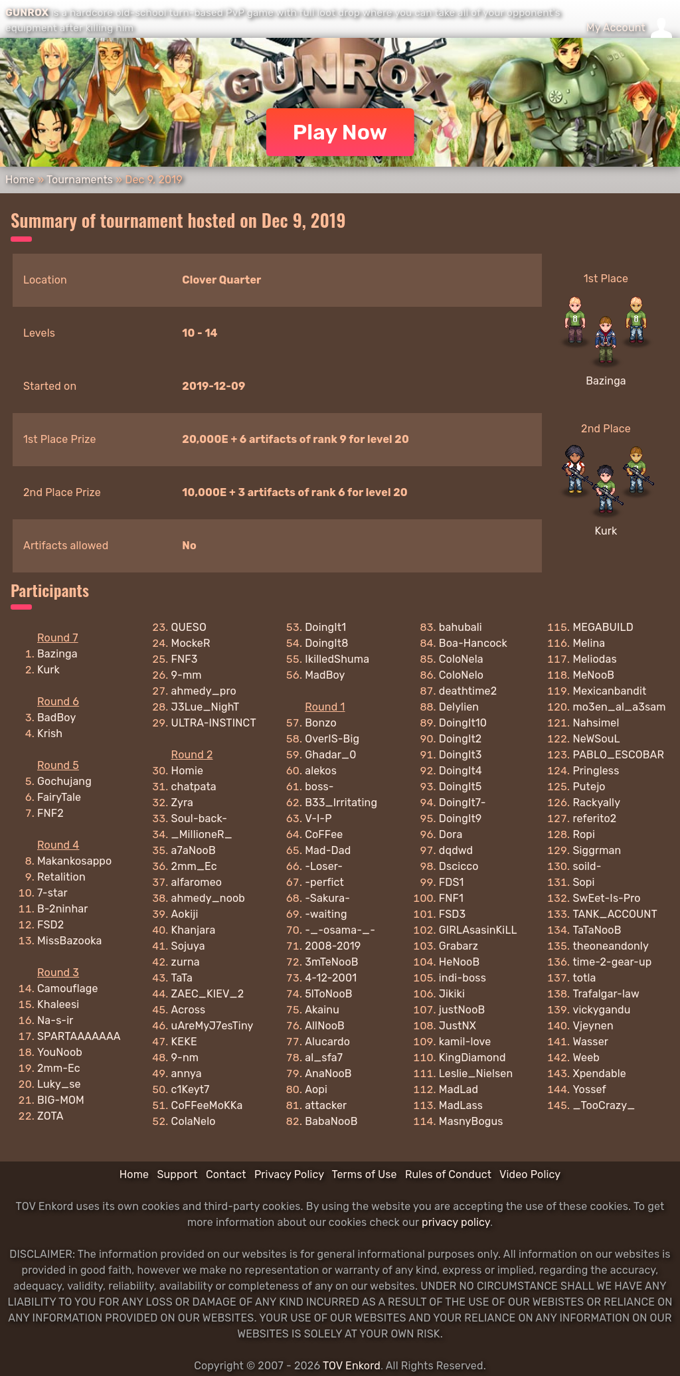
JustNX (457, 1025)
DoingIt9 (460, 818)
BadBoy (56, 717)
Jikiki (452, 994)
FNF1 (451, 898)
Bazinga (606, 381)
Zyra (182, 802)
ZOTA (50, 1116)
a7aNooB (193, 850)
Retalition (61, 877)
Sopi (583, 882)
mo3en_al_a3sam (618, 707)
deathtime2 (468, 691)
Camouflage (67, 988)
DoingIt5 (460, 786)
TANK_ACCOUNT (614, 914)
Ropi (583, 834)
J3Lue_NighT (205, 707)
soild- (586, 866)
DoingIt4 (460, 770)
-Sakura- (327, 898)
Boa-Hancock (473, 643)
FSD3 (452, 914)
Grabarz (458, 946)
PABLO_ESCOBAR (618, 754)
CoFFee (324, 834)
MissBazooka (69, 940)
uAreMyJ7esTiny (212, 1025)
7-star (52, 893)
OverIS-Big (332, 738)
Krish (49, 733)
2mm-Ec (58, 1068)
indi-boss (462, 978)
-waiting (326, 914)
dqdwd (456, 850)
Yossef (589, 1089)
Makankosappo (74, 861)
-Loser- (324, 866)
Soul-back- (199, 818)
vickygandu (601, 1009)
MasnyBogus (471, 1121)
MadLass (461, 1105)
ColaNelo (193, 1121)
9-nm (185, 1057)
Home (20, 179)
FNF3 (184, 659)
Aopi (316, 1089)
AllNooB (325, 1025)
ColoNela (461, 659)
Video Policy (529, 1174)
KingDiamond (472, 1057)
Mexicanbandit (609, 691)
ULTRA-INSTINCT (213, 723)
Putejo (588, 786)
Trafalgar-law (605, 994)
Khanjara (193, 930)
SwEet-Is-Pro (606, 898)
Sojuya (188, 946)
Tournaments (79, 179)
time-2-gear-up (611, 962)
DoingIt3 (460, 754)
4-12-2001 (331, 978)
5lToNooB (328, 994)
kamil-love (465, 1041)
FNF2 (50, 813)
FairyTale (59, 797)
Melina (588, 643)
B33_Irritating (341, 802)
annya (186, 1073)
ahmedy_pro (203, 691)
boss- (319, 786)
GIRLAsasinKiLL (478, 930)
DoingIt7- (462, 802)
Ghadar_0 (330, 754)
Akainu (322, 1009)
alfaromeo (196, 882)
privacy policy (456, 1222)
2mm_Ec (194, 866)
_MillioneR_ (201, 834)
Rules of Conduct (448, 1174)
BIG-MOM (60, 1100)
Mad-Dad (328, 850)
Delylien (459, 707)
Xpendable (599, 1073)
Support (177, 1174)
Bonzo (321, 723)
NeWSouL (596, 738)
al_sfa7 (324, 1057)
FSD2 (50, 924)
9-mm (186, 675)
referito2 (594, 818)
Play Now (340, 132)
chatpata (193, 786)
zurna (185, 962)
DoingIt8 (326, 643)
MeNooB (593, 675)
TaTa (182, 978)
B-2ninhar (62, 909)
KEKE (184, 1041)
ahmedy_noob (208, 898)
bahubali (460, 627)
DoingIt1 (325, 627)
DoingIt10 (463, 723)
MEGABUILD (602, 627)
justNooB (462, 1009)
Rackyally (596, 802)
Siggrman (596, 850)
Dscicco (459, 866)
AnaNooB (328, 1073)
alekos (321, 770)
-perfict (324, 882)
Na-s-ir (55, 1020)
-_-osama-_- (340, 930)
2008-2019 (333, 946)
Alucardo (327, 1041)
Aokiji (185, 914)
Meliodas (594, 659)
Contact (226, 1174)
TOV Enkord (352, 1365)
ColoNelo (461, 675)
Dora (451, 834)
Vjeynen (592, 1025)
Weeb (586, 1057)
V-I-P (318, 818)
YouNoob (59, 1052)
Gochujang (64, 781)
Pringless (595, 770)
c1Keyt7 (190, 1089)
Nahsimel (595, 723)
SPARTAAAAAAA (79, 1036)
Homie (187, 770)
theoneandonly (610, 946)
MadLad (458, 1089)
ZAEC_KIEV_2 (207, 994)
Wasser (590, 1041)
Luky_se (59, 1084)
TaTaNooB (596, 930)
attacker (326, 1105)
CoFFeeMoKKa (207, 1105)
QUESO (189, 627)
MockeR (191, 643)
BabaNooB (331, 1121)
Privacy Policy (289, 1174)
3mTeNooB (331, 962)
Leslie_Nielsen (476, 1073)
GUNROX (26, 13)
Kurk (606, 531)
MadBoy (325, 675)
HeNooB (459, 962)
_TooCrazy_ (603, 1105)
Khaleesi (58, 1004)
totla (584, 978)
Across (188, 1009)
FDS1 (451, 882)
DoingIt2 (460, 738)
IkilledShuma (337, 659)
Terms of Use (364, 1174)
